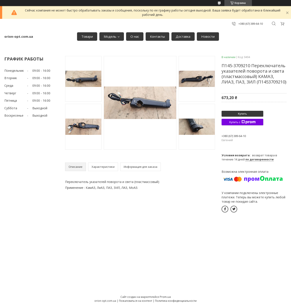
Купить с (242, 122)
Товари (87, 36)
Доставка (183, 36)
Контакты (157, 36)
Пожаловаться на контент (135, 301)
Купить (242, 113)
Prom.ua (165, 297)
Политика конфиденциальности (176, 301)
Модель (110, 36)
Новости (208, 36)
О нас (134, 36)
